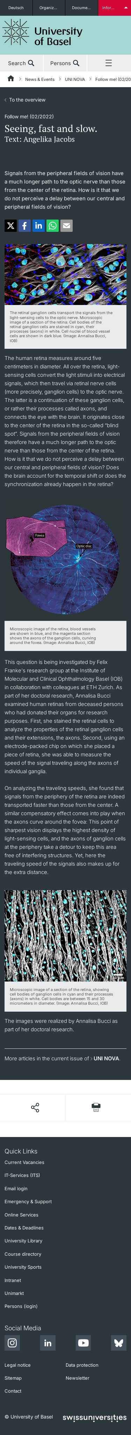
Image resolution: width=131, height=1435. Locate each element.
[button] (11, 226)
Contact (13, 1391)
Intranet (13, 1280)
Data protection (82, 1365)
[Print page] (96, 1107)
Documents (82, 7)
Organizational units (52, 7)
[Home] (11, 79)
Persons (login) (21, 1306)
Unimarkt (14, 1293)
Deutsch (16, 7)
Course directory (23, 1254)
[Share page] (35, 1107)
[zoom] (65, 274)
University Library (23, 1240)
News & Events (39, 79)
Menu (109, 63)
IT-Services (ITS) (22, 1175)
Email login (16, 1188)
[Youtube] (83, 1344)
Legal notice (18, 1365)
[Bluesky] (118, 1344)
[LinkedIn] (48, 1344)
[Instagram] (12, 1344)
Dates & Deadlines (24, 1228)
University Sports (23, 1267)
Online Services (21, 1215)
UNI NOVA (75, 79)
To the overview (27, 100)
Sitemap (13, 1378)
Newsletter (77, 1378)
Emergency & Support (28, 1201)
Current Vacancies (24, 1162)
